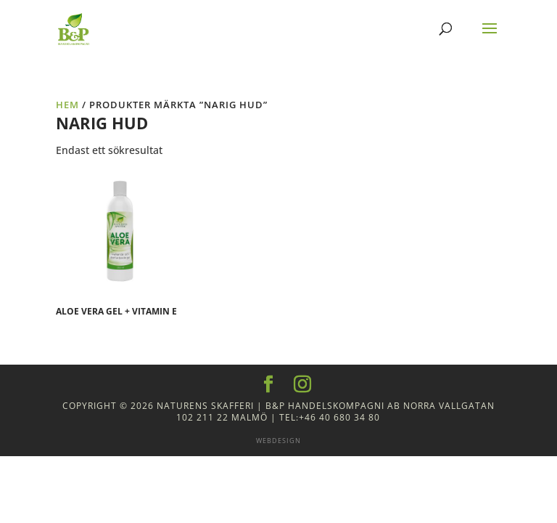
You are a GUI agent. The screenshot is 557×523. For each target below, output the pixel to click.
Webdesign (278, 440)
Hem (67, 104)
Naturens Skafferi (205, 406)
